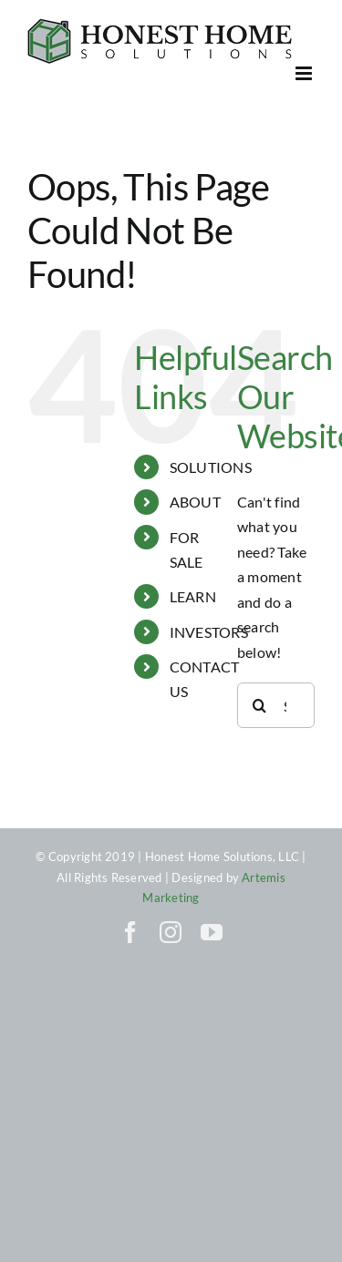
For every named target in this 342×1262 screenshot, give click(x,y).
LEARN (193, 596)
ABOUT (195, 501)
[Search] (260, 705)
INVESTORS (209, 632)
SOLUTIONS (211, 467)
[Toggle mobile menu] (305, 73)
